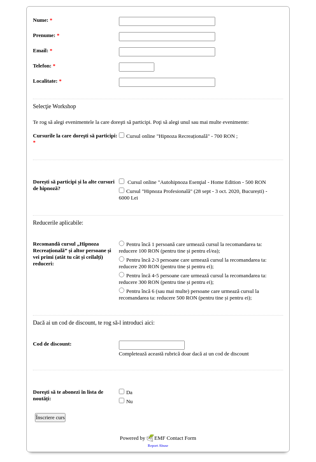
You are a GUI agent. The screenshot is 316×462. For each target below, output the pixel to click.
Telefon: (44, 66)
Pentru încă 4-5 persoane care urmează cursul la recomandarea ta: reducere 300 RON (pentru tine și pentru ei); (193, 278)
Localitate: (47, 81)
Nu (129, 401)
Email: (42, 50)
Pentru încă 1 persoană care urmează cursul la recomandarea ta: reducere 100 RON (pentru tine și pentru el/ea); (190, 247)
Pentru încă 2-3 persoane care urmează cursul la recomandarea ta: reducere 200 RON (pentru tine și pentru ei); (193, 263)
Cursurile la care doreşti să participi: (75, 138)
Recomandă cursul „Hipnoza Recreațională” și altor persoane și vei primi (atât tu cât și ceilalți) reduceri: (72, 254)
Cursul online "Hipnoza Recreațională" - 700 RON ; (182, 136)
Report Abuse (158, 445)
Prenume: (46, 35)
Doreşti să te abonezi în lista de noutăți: (68, 395)
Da (129, 392)
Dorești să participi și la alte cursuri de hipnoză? (73, 185)
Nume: (42, 20)
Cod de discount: (52, 344)
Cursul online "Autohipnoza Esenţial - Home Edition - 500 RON (196, 182)
